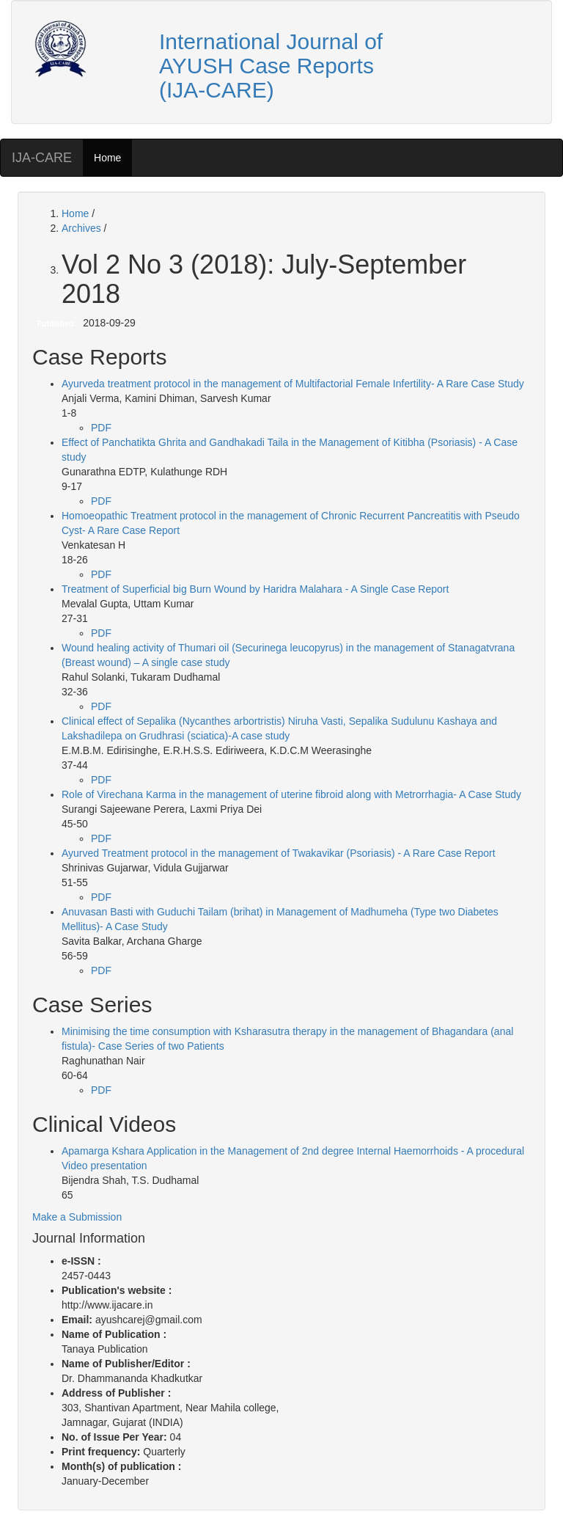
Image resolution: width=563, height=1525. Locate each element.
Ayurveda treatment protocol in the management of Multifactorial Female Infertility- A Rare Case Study (293, 384)
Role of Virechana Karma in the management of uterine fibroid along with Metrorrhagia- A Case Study (291, 794)
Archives (83, 228)
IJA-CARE (42, 157)
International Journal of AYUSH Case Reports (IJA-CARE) (271, 65)
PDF (101, 428)
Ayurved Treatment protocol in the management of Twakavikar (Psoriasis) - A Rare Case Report (279, 853)
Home (107, 158)
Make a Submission (77, 1217)
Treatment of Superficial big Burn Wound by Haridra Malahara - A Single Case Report (255, 589)
